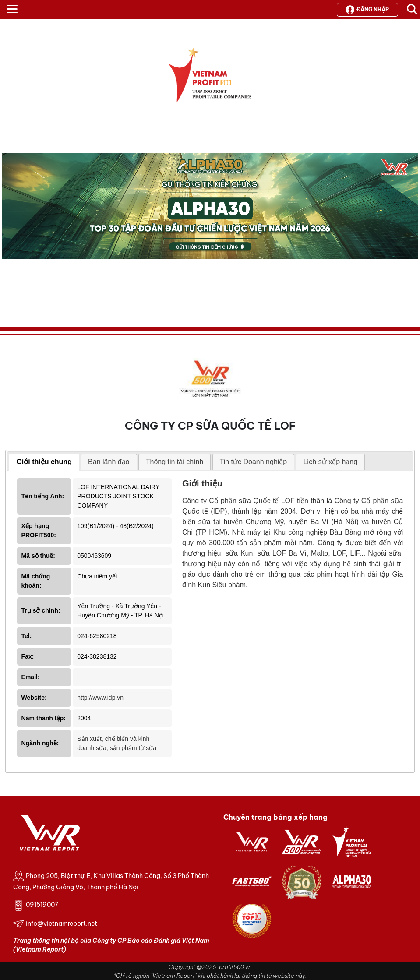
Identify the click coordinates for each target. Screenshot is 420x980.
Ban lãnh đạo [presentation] (108, 461)
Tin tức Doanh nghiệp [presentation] (253, 461)
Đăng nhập (367, 9)
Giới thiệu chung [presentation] (44, 461)
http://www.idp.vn (100, 697)
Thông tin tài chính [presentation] (175, 461)
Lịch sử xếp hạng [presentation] (330, 461)
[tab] (44, 462)
